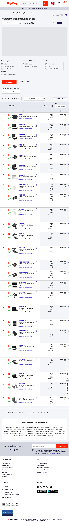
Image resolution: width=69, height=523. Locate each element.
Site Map (4, 472)
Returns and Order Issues (44, 470)
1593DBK (22, 292)
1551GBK (22, 125)
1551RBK (22, 135)
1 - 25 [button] (10, 99)
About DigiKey (6, 463)
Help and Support (42, 463)
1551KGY (22, 175)
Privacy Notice (55, 453)
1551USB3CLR (23, 185)
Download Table (60, 99)
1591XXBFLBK (23, 331)
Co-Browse (6, 498)
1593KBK (22, 195)
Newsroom (5, 476)
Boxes (32, 13)
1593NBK (22, 248)
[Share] (66, 15)
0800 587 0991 (8, 490)
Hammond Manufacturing (25, 118)
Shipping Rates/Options (43, 467)
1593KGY (21, 209)
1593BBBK (22, 383)
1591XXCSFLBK (24, 262)
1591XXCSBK (23, 272)
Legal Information (42, 472)
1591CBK (22, 373)
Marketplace (5, 465)
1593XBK (22, 359)
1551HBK (22, 145)
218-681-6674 (7, 492)
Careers (4, 470)
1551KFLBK (22, 155)
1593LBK (22, 233)
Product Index (6, 13)
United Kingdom (13, 519)
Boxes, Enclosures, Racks (20, 13)
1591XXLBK (23, 321)
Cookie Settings (41, 520)
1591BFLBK (22, 345)
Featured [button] (30, 99)
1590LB (21, 398)
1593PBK (22, 223)
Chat (5, 487)
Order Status (40, 465)
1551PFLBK (22, 115)
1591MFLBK (23, 306)
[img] (12, 4)
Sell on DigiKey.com (7, 467)
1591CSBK (22, 282)
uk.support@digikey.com (10, 495)
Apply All (9, 82)
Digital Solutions (7, 474)
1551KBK (22, 165)
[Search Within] (10, 22)
